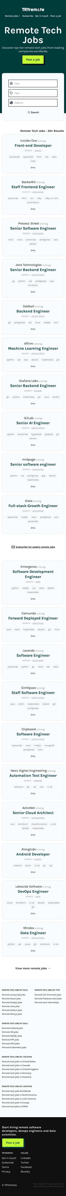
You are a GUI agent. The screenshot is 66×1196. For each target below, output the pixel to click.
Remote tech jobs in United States (19, 1061)
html (39, 156)
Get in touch (41, 16)
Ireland (38, 391)
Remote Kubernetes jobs (14, 1047)
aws (56, 239)
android (18, 865)
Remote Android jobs (12, 1028)
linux (37, 322)
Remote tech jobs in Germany (16, 1073)
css (46, 156)
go (13, 281)
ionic (40, 749)
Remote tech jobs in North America (19, 1095)
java (9, 629)
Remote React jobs (11, 998)
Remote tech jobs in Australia (16, 1077)
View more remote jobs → (33, 968)
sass (54, 156)
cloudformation (39, 824)
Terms (5, 1167)
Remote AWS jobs (11, 1043)
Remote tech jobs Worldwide (16, 1091)
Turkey (38, 150)
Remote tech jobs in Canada (16, 1065)
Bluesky (25, 1171)
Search (33, 112)
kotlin (21, 704)
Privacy (6, 1171)
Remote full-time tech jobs (48, 994)
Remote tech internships (47, 1002)
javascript (15, 156)
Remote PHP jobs (10, 1039)
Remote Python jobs (12, 1010)
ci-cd (49, 786)
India (38, 582)
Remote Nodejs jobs (12, 1002)
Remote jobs (12, 16)
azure (9, 902)
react (10, 239)
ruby (39, 198)
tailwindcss (33, 202)
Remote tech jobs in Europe (15, 1102)
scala (19, 239)
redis (41, 588)
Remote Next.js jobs (12, 1014)
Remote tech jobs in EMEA (15, 1106)
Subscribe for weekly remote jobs (35, 546)
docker (33, 243)
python (21, 281)
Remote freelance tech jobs (48, 998)
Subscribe (27, 16)
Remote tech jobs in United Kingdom (20, 1069)
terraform (33, 285)
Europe (38, 859)
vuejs (33, 161)
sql (30, 281)
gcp (43, 475)
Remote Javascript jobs (13, 994)
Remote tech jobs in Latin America (19, 1098)
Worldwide (38, 192)
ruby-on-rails (51, 198)
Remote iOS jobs (10, 1032)
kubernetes (47, 359)
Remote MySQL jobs (12, 1035)
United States (37, 275)
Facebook (26, 1167)
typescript (28, 156)
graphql (49, 434)
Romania (38, 781)
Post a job (55, 16)
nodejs (47, 322)
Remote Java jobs (11, 1006)
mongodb (49, 745)
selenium (18, 786)
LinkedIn (26, 1158)
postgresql (44, 239)
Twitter (25, 1162)
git (58, 359)
